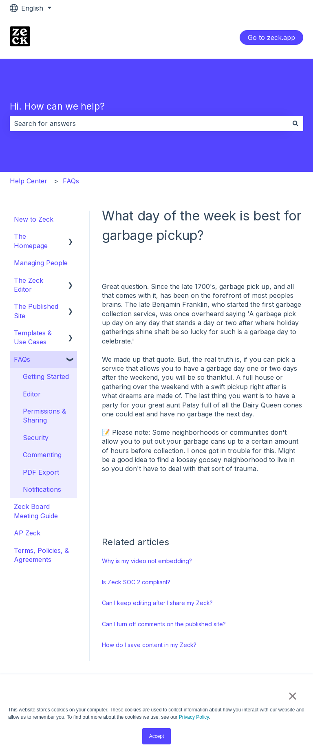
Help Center (28, 181)
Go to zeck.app (271, 37)
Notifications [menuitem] (42, 489)
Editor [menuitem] (32, 394)
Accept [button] (156, 736)
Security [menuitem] (35, 438)
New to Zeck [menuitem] (33, 219)
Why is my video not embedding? (147, 560)
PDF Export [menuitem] (41, 472)
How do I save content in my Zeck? (149, 644)
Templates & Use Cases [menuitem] (33, 337)
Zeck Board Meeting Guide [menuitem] (36, 510)
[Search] (295, 123)
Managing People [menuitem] (41, 263)
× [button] (292, 696)
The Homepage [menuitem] (31, 240)
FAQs (71, 181)
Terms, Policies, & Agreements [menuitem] (41, 554)
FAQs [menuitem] (22, 359)
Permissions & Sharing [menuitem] (44, 415)
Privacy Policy (194, 717)
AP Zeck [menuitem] (27, 533)
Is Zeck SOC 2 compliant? (136, 582)
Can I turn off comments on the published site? (164, 624)
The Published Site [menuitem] (36, 310)
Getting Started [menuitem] (46, 376)
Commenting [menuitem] (42, 455)
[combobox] (149, 123)
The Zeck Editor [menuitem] (28, 284)
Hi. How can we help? (57, 106)
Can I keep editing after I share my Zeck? (157, 602)
